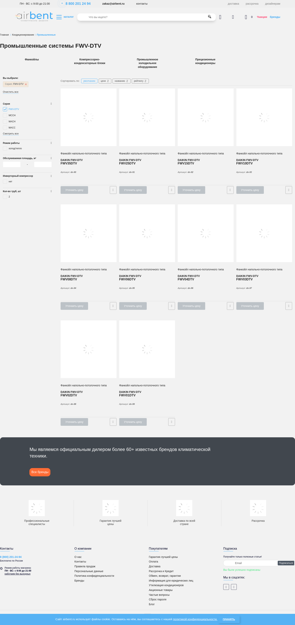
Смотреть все (11, 133)
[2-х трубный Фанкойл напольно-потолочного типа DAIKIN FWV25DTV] (147, 117)
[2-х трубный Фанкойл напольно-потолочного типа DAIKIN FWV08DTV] (89, 233)
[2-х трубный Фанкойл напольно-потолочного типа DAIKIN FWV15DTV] (206, 117)
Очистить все (10, 91)
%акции (262, 16)
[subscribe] (259, 563)
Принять (229, 619)
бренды (275, 16)
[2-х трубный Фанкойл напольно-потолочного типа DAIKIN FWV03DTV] (264, 233)
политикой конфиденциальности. (195, 619)
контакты (142, 3)
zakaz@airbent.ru (113, 3)
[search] (146, 17)
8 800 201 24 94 (76, 4)
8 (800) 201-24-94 (11, 556)
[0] (12, 164)
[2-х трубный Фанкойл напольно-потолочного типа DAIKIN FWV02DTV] (89, 349)
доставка (233, 3)
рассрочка (252, 3)
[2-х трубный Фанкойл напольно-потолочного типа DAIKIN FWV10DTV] (264, 117)
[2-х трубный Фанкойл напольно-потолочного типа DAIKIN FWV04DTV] (206, 233)
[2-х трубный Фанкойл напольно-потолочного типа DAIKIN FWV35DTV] (89, 117)
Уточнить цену (74, 190)
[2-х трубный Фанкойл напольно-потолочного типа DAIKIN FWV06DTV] (147, 233)
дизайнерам (272, 3)
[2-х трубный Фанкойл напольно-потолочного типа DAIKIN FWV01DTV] (147, 349)
